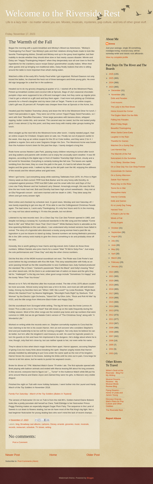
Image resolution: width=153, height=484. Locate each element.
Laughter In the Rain (120, 137)
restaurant (20, 427)
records (12, 427)
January (115, 266)
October (115, 228)
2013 (111, 310)
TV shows (40, 427)
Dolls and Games (118, 201)
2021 (111, 276)
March (114, 258)
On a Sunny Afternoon (120, 175)
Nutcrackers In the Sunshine (123, 158)
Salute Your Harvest (119, 179)
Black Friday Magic (119, 124)
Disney (53, 424)
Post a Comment (20, 442)
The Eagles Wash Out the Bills (124, 115)
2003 (111, 353)
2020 (111, 280)
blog (17, 424)
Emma (112, 44)
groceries (69, 424)
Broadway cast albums (31, 424)
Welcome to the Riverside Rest (62, 13)
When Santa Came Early (122, 132)
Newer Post (12, 454)
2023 (111, 87)
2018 (111, 289)
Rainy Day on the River (121, 184)
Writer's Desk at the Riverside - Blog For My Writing (114, 372)
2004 (111, 349)
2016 (111, 297)
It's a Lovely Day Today (121, 205)
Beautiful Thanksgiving (121, 128)
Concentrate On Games (121, 171)
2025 (111, 78)
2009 (111, 327)
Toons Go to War (118, 188)
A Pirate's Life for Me (120, 214)
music (77, 424)
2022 (111, 272)
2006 (111, 340)
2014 (111, 306)
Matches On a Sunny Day (122, 145)
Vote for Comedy (118, 197)
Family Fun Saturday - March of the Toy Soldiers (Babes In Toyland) (40, 394)
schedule (30, 427)
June (113, 245)
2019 (111, 285)
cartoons (45, 424)
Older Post (93, 454)
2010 (111, 323)
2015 (111, 302)
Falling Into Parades (120, 119)
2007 (111, 336)
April (113, 253)
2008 (111, 332)
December (116, 90)
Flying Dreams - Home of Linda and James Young (114, 392)
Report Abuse (113, 418)
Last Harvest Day (118, 149)
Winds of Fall (116, 218)
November (116, 94)
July (113, 241)
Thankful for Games (119, 141)
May (113, 249)
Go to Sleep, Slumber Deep (123, 162)
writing (48, 427)
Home (53, 454)
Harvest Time (117, 209)
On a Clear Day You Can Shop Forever (128, 167)
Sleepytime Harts (118, 192)
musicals (85, 424)
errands (60, 424)
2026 (111, 74)
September (116, 232)
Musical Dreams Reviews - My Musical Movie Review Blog (113, 383)
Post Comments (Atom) (28, 461)
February (115, 262)
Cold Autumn (116, 102)
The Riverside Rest (114, 410)
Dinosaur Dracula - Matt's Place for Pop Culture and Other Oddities (115, 402)
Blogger (90, 478)
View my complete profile (117, 57)
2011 (111, 319)
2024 (111, 82)
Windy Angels (117, 222)
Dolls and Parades (119, 98)
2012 (111, 315)
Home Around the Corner (122, 111)
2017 (111, 293)
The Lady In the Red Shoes (123, 107)
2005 (111, 345)
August (114, 236)
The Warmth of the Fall (121, 154)
